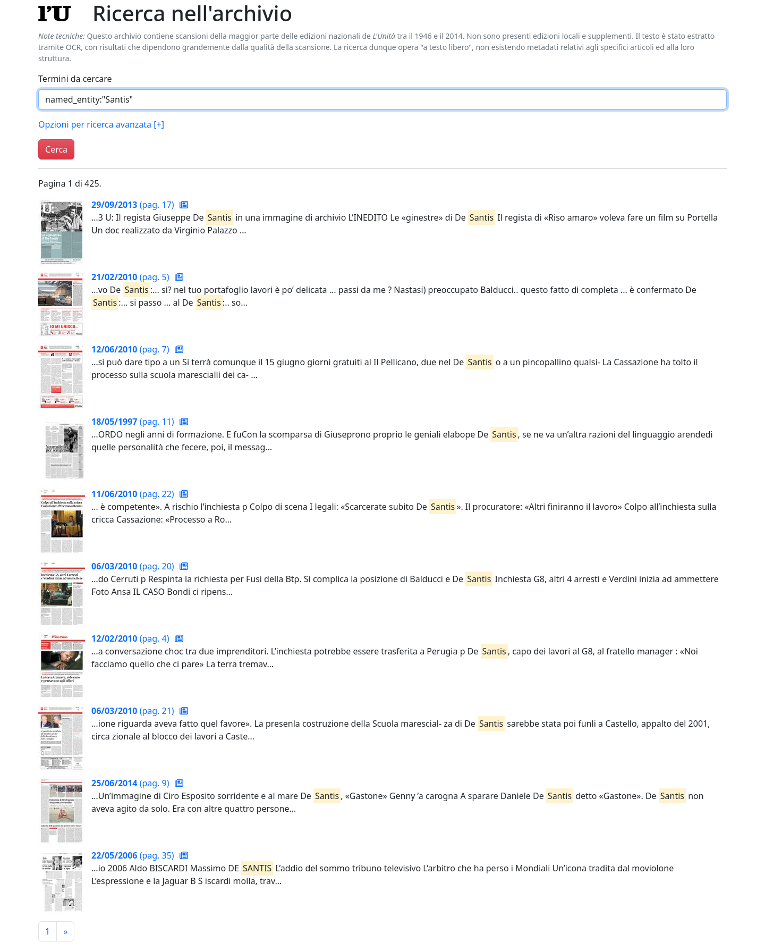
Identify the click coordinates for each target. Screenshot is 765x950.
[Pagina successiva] (65, 931)
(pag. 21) (133, 711)
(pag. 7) (131, 349)
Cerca (56, 149)
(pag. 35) (133, 855)
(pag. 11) (133, 421)
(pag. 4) (131, 638)
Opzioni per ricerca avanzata (101, 124)
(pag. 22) (133, 494)
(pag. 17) (133, 205)
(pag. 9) (131, 783)
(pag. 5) (131, 277)
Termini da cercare (75, 79)
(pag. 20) (133, 566)
